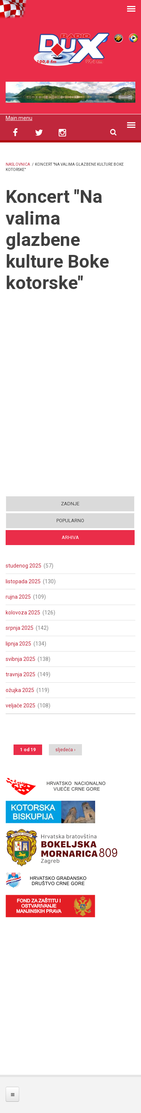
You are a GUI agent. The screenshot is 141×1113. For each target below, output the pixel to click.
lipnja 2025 (18, 644)
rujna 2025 (18, 597)
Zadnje (70, 503)
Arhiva (70, 537)
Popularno (70, 520)
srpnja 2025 (19, 628)
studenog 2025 (23, 566)
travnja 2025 (20, 674)
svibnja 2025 (20, 659)
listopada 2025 (23, 581)
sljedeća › (65, 749)
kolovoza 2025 (23, 613)
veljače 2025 (20, 706)
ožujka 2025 (20, 690)
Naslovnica (18, 164)
